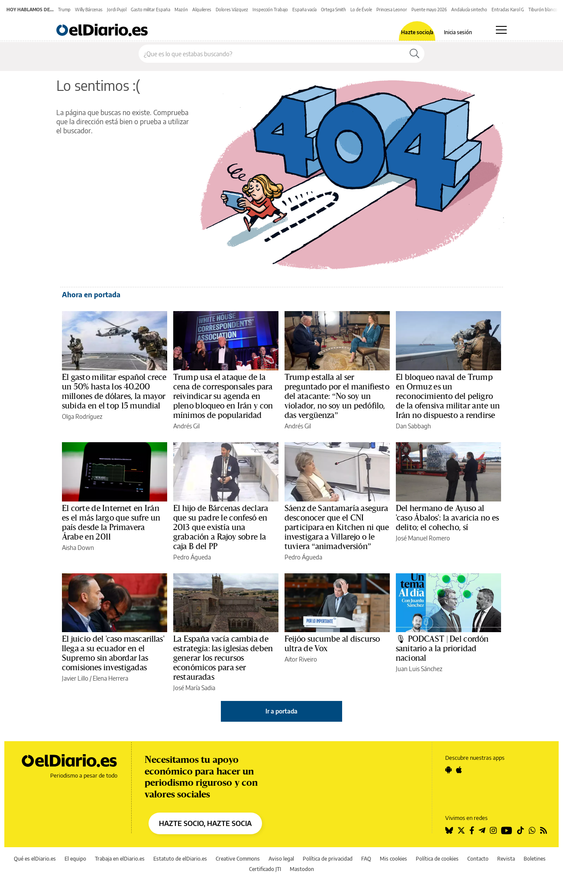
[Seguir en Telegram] (482, 830)
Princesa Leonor (391, 9)
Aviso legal (281, 858)
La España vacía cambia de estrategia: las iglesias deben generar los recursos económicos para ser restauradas (223, 658)
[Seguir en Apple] (459, 770)
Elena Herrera (110, 678)
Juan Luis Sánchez (419, 668)
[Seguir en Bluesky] (449, 830)
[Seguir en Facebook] (471, 830)
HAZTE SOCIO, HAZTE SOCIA (205, 823)
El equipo (75, 858)
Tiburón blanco (542, 9)
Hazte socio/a (417, 32)
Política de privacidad (328, 858)
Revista (506, 858)
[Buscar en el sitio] (272, 54)
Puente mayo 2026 (429, 9)
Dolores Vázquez (232, 9)
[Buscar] (414, 54)
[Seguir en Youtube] (506, 830)
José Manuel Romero (423, 538)
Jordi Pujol (116, 9)
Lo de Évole (361, 9)
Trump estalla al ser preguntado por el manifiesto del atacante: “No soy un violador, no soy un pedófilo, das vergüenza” (337, 396)
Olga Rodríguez (82, 416)
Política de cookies (437, 858)
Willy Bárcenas (89, 9)
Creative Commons (238, 858)
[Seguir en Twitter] (461, 830)
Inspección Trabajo (270, 9)
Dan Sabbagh (413, 426)
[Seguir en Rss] (543, 830)
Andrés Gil (186, 426)
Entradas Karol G (508, 9)
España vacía (304, 9)
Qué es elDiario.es (35, 858)
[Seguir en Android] (448, 770)
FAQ (366, 858)
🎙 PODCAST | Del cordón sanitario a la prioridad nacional (442, 648)
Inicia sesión (458, 32)
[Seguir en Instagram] (493, 830)
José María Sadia (194, 687)
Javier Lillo (75, 678)
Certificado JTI (265, 869)
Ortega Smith (333, 9)
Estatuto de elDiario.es (180, 858)
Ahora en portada (91, 294)
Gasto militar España (150, 9)
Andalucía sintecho (469, 9)
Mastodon (302, 869)
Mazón (181, 9)
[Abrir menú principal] (501, 30)
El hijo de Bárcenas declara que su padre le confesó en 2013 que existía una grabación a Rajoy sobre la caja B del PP (220, 527)
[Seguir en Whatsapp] (532, 830)
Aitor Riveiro (301, 659)
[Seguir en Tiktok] (520, 830)
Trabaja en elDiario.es (120, 858)
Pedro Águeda (192, 557)
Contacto (478, 858)
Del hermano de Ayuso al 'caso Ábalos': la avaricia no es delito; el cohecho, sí (447, 518)
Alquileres (201, 9)
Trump (64, 9)
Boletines (535, 858)
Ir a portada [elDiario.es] (281, 711)
